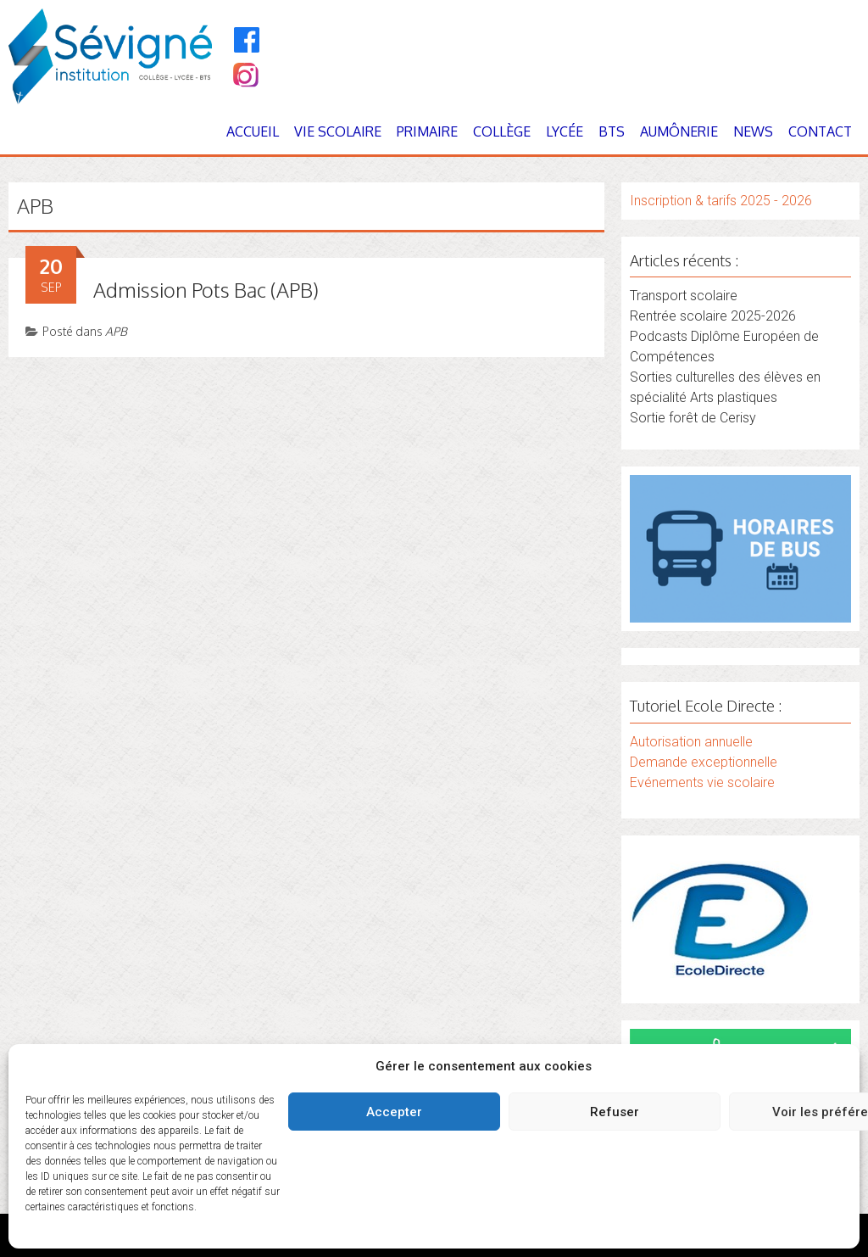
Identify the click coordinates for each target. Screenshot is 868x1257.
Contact (820, 131)
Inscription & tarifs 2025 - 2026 (721, 201)
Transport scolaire (683, 296)
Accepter (394, 1112)
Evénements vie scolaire (702, 782)
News (753, 131)
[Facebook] (247, 40)
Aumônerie (679, 131)
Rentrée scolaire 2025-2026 (713, 316)
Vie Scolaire (337, 131)
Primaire (427, 131)
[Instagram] (244, 76)
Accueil (252, 131)
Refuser (614, 1112)
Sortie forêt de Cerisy (693, 418)
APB (116, 331)
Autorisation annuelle (691, 742)
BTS (611, 131)
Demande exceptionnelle (703, 762)
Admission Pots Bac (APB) (206, 290)
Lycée (564, 131)
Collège (502, 131)
